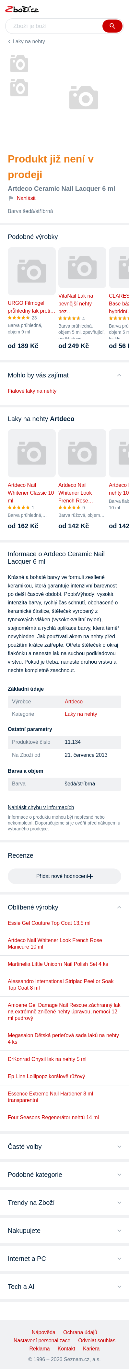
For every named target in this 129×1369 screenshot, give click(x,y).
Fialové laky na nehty (32, 391)
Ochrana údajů (80, 1332)
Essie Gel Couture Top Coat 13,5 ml (49, 923)
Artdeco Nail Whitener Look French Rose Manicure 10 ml (55, 944)
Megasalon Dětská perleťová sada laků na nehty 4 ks (63, 1039)
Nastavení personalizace (42, 1340)
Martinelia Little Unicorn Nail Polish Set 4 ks (58, 964)
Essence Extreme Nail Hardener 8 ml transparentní (50, 1097)
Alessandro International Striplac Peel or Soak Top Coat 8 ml (60, 985)
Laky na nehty (29, 41)
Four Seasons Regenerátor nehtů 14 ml (53, 1117)
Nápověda (43, 1332)
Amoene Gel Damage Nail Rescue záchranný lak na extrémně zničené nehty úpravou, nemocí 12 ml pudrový (64, 1011)
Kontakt (66, 1348)
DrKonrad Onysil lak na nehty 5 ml (47, 1059)
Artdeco (74, 701)
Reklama (39, 1348)
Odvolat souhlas (96, 1340)
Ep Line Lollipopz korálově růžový (46, 1076)
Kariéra (91, 1348)
